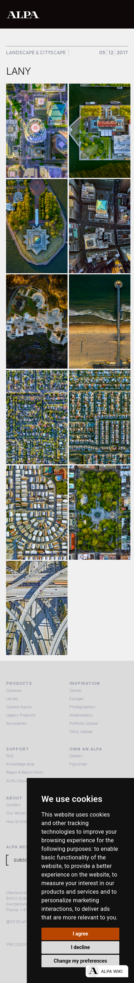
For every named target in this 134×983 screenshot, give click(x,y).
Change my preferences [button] (80, 961)
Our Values (16, 812)
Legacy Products (20, 715)
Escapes (76, 698)
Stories (75, 690)
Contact (13, 804)
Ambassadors (81, 715)
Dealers (75, 755)
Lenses (12, 698)
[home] (46, 14)
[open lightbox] (37, 131)
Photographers (82, 706)
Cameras (13, 690)
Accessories (16, 723)
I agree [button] (80, 934)
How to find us (19, 821)
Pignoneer (78, 764)
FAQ (10, 755)
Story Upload (81, 731)
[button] (121, 14)
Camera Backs (19, 706)
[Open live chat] (106, 971)
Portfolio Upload (83, 723)
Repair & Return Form (24, 772)
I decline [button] (80, 947)
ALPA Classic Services (25, 780)
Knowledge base (20, 764)
